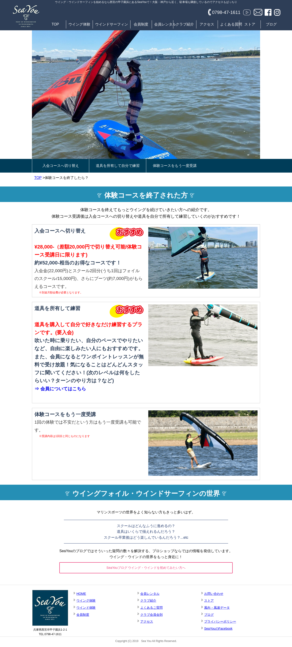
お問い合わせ (213, 595)
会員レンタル (163, 24)
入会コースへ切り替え (60, 166)
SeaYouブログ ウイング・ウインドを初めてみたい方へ (146, 568)
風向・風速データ (217, 609)
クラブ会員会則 (151, 616)
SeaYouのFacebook (218, 630)
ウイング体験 (79, 24)
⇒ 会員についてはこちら (60, 388)
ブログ (271, 24)
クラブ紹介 (185, 24)
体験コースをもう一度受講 (175, 166)
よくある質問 (229, 24)
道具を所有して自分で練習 (118, 166)
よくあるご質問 (151, 609)
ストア (249, 24)
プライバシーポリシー (220, 623)
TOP (55, 24)
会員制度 (141, 24)
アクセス (207, 24)
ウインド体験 (86, 609)
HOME (81, 595)
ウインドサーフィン (111, 24)
